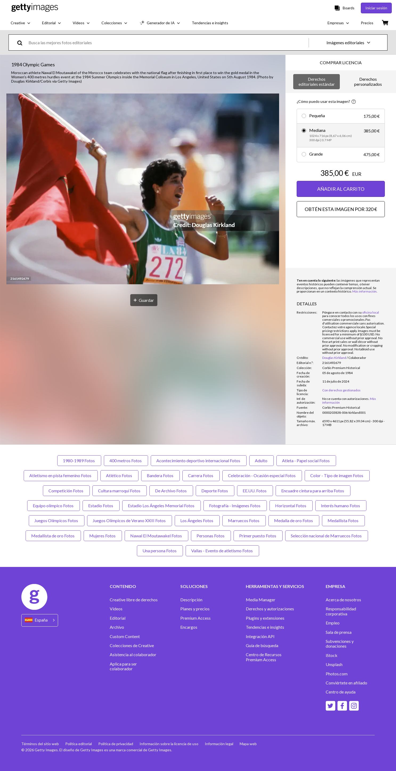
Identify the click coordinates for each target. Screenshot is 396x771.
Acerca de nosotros (343, 599)
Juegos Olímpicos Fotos (56, 520)
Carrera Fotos (201, 475)
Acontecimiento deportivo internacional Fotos (198, 460)
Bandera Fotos (160, 475)
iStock (331, 655)
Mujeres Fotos (102, 535)
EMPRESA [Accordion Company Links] (335, 586)
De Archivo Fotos (171, 490)
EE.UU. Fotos (255, 490)
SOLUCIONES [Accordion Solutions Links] (194, 586)
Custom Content (125, 636)
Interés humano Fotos (341, 505)
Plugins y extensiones (265, 618)
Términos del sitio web (40, 743)
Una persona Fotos (159, 550)
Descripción (191, 599)
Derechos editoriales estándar (317, 81)
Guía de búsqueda (262, 645)
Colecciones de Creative (132, 645)
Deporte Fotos (215, 490)
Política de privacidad (115, 743)
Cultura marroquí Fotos (119, 490)
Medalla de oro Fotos (294, 520)
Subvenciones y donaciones (340, 643)
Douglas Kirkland (334, 358)
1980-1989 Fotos (79, 460)
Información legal (219, 743)
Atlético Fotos (119, 475)
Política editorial (78, 743)
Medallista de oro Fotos (53, 535)
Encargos (188, 627)
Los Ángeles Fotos (197, 520)
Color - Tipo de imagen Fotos (337, 475)
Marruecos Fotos (244, 520)
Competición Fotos (66, 490)
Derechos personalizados (368, 81)
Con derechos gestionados (341, 390)
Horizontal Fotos (291, 505)
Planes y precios (195, 608)
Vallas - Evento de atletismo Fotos (222, 550)
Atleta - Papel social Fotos (306, 460)
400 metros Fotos (125, 460)
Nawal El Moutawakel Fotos (156, 535)
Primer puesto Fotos (258, 535)
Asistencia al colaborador (133, 654)
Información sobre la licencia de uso (169, 743)
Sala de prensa (339, 632)
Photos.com (337, 673)
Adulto (261, 460)
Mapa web (248, 743)
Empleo (333, 622)
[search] (22, 42)
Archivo (117, 627)
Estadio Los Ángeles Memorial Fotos (161, 505)
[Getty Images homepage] (34, 7)
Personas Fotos (211, 535)
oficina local (370, 312)
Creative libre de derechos (134, 599)
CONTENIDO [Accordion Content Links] (123, 586)
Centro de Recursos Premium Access (263, 657)
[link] (345, 399)
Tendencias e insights (265, 627)
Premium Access (195, 618)
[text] (168, 42)
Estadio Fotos (101, 505)
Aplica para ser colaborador (123, 666)
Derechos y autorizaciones (270, 608)
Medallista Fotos (343, 520)
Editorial (117, 618)
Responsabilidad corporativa (341, 611)
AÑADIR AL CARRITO (340, 189)
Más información (364, 291)
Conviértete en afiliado (346, 682)
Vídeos (116, 608)
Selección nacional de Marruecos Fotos (326, 535)
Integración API (260, 636)
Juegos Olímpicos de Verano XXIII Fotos (129, 520)
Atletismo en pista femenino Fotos (60, 475)
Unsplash (334, 664)
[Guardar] (143, 300)
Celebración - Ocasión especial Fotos (262, 475)
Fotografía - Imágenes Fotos (235, 505)
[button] (142, 189)
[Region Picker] (39, 620)
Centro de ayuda (341, 691)
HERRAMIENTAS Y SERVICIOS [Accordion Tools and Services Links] (275, 586)
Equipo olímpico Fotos (53, 505)
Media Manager (260, 599)
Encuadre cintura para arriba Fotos (313, 490)
